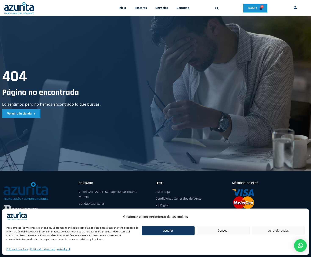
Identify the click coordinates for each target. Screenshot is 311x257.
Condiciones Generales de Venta (179, 198)
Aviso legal (63, 249)
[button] (216, 8)
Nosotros (140, 8)
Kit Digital (162, 205)
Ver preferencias (278, 231)
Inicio (122, 8)
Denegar (223, 231)
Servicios (161, 8)
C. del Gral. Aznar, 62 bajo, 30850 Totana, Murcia (108, 194)
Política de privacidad (42, 249)
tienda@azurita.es (92, 204)
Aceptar (168, 231)
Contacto (183, 8)
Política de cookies (17, 249)
